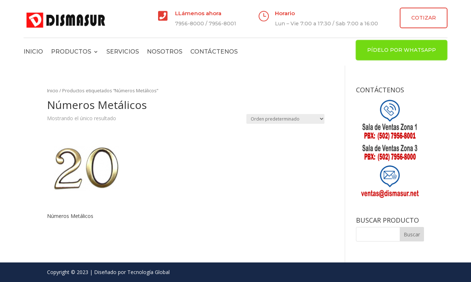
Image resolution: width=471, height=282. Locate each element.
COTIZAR (423, 17)
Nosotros (164, 51)
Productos (71, 51)
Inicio (33, 51)
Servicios (122, 51)
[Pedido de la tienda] (285, 119)
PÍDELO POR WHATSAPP (401, 50)
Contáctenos (214, 51)
